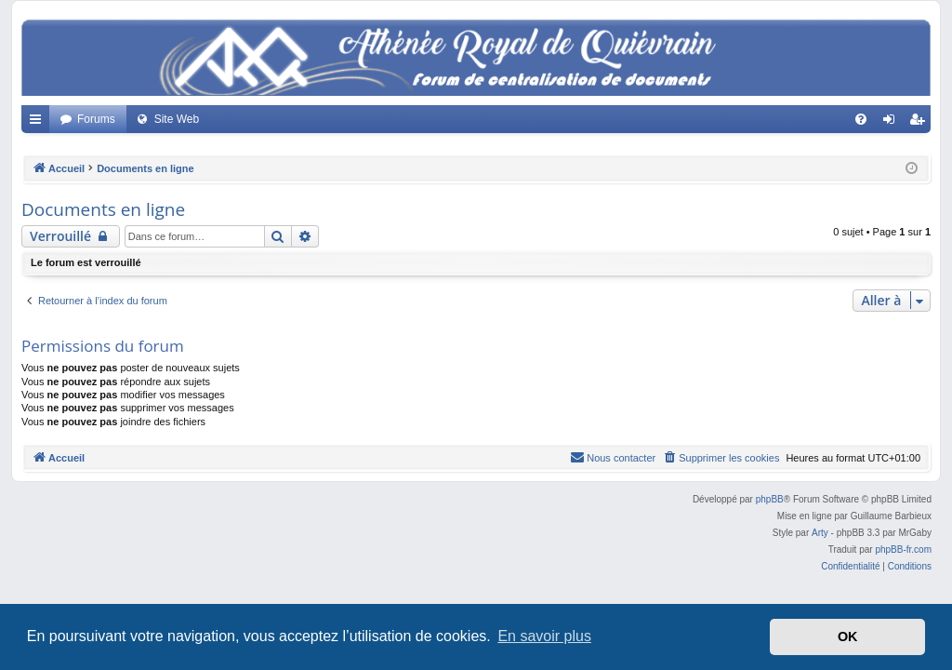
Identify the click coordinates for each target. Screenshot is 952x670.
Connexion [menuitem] (893, 123)
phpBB (770, 499)
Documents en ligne (103, 209)
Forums (96, 119)
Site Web (176, 119)
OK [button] (848, 636)
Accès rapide (39, 123)
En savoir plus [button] (544, 636)
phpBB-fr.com (903, 549)
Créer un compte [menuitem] (921, 123)
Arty (820, 533)
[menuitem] (861, 119)
